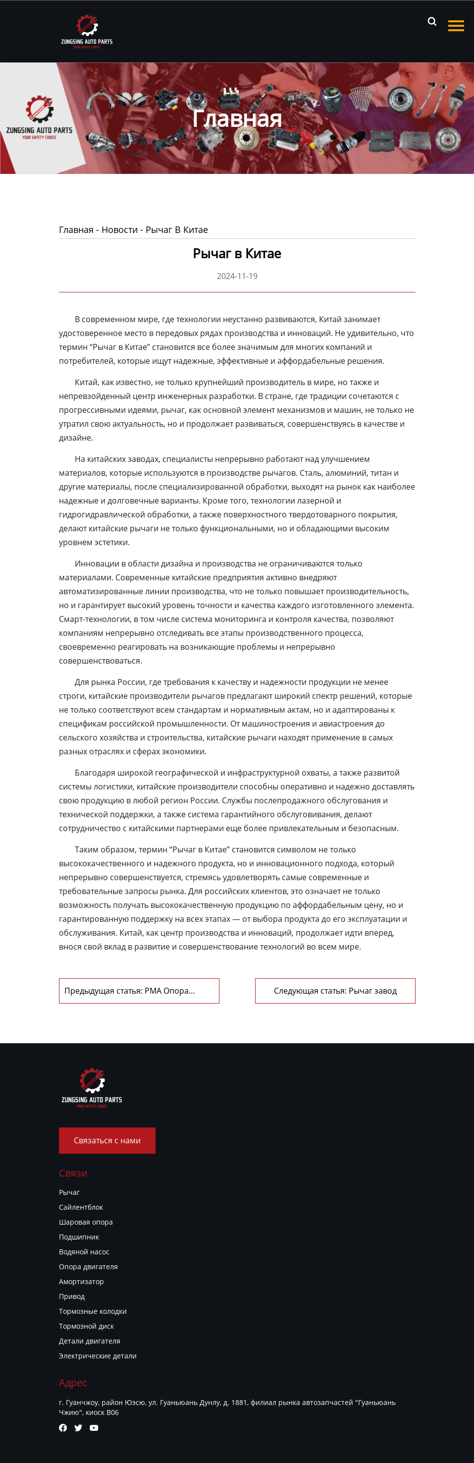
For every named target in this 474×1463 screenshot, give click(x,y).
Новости (120, 229)
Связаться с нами (107, 1140)
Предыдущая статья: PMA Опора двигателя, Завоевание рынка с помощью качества (126, 991)
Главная (76, 229)
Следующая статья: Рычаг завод (335, 990)
